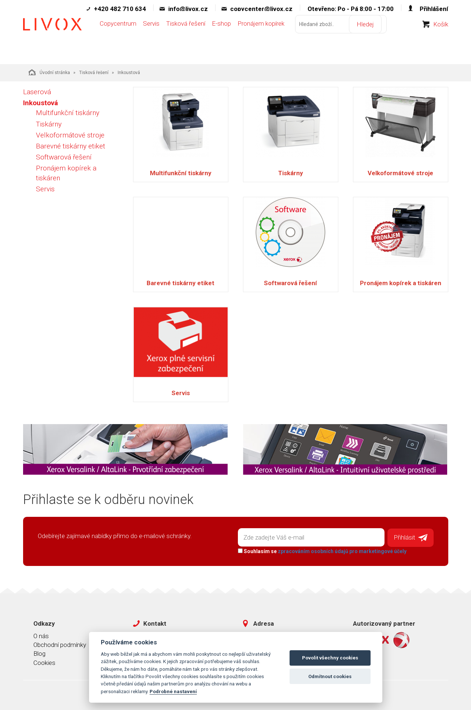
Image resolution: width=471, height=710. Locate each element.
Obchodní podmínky (59, 641)
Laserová (37, 92)
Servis (151, 39)
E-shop (221, 39)
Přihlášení (434, 8)
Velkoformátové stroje (70, 135)
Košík (440, 40)
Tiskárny (49, 124)
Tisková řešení (185, 39)
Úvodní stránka (49, 72)
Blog (39, 651)
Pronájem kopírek (261, 39)
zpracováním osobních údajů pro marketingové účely (338, 548)
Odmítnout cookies (330, 676)
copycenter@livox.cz (261, 8)
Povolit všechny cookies (330, 658)
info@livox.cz (188, 8)
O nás (41, 633)
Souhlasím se (318, 548)
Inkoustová (40, 103)
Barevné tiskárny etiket (70, 146)
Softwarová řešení (64, 157)
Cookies (44, 659)
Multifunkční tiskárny (67, 112)
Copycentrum (118, 39)
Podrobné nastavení (173, 691)
